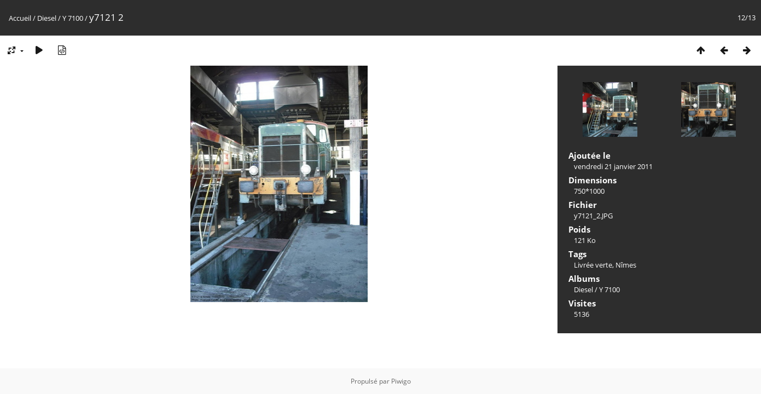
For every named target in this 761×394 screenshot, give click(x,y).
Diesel (46, 18)
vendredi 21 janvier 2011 (613, 166)
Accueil (20, 18)
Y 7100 (72, 18)
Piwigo (401, 381)
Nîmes (625, 265)
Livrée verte (593, 265)
